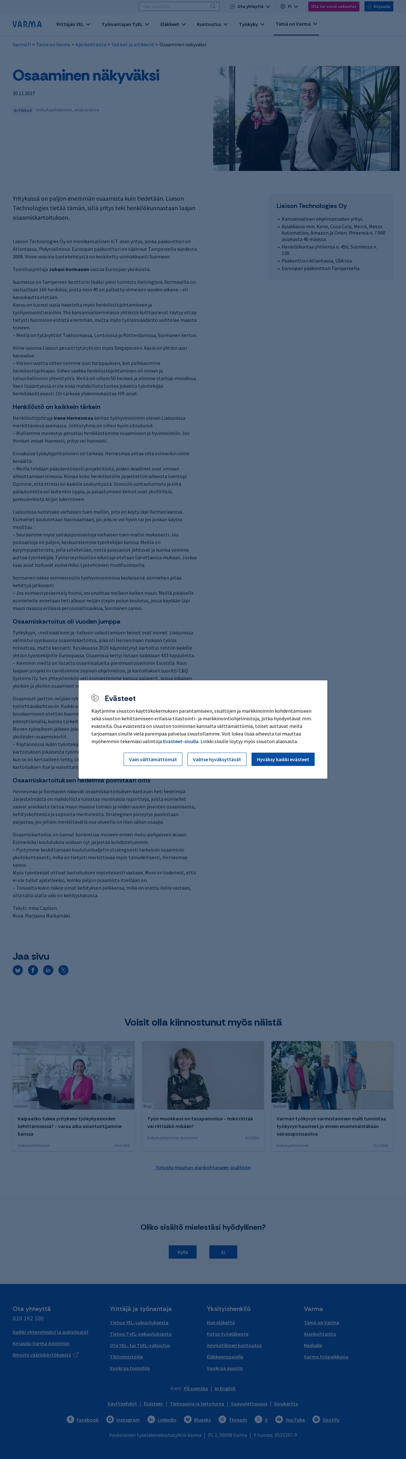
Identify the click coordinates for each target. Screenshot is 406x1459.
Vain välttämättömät (153, 759)
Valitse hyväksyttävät (217, 759)
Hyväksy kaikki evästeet (283, 759)
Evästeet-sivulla (181, 741)
